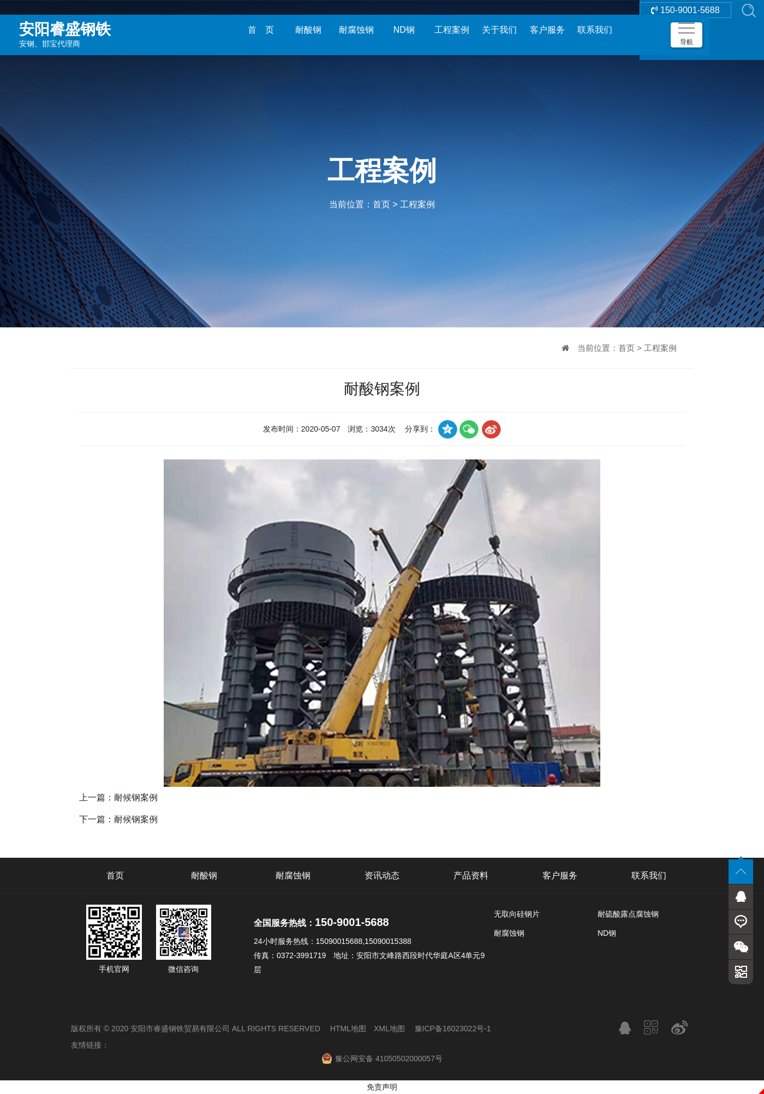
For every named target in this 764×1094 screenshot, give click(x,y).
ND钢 (404, 29)
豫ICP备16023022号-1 (453, 1028)
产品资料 (470, 875)
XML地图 (389, 1028)
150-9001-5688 (685, 29)
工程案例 (451, 29)
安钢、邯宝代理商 (95, 29)
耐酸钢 (308, 29)
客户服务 (547, 29)
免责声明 (382, 1087)
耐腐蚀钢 (356, 29)
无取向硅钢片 (517, 914)
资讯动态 (382, 875)
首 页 (261, 29)
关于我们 (499, 29)
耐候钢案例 (136, 797)
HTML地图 (348, 1028)
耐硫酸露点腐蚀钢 (628, 914)
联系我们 (594, 29)
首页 (381, 204)
